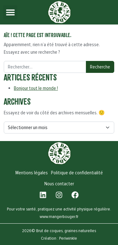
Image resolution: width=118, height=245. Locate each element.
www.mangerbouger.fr (59, 216)
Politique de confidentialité (77, 173)
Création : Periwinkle (59, 238)
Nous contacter (59, 184)
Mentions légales (31, 173)
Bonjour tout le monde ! (36, 88)
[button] (10, 12)
